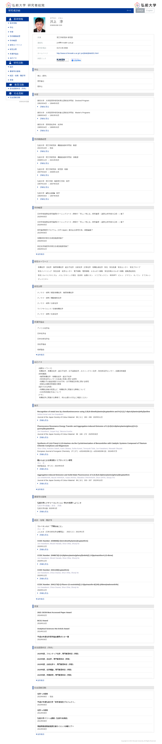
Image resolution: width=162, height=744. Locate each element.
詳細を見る (43, 107)
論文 (11, 67)
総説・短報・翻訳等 (17, 76)
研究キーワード (16, 45)
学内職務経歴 (15, 36)
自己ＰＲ (13, 58)
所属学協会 (14, 54)
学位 (11, 27)
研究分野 (13, 49)
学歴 (11, 32)
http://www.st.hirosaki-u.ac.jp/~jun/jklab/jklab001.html (77, 53)
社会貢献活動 (15, 97)
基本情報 (13, 23)
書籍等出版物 (15, 71)
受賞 (11, 80)
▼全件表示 (40, 254)
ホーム (129, 10)
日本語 (140, 10)
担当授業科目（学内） (18, 89)
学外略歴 (13, 40)
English (149, 10)
